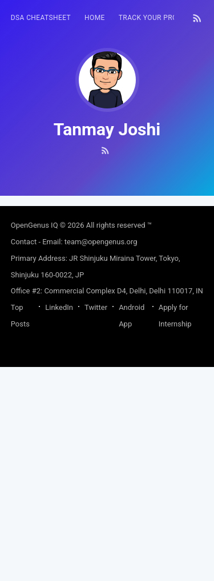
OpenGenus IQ (34, 439)
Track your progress (159, 18)
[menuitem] (41, 18)
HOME (94, 18)
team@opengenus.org (101, 455)
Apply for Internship (175, 529)
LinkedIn (59, 521)
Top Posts (20, 529)
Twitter (95, 521)
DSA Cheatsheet (41, 18)
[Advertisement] (107, 303)
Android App (131, 529)
